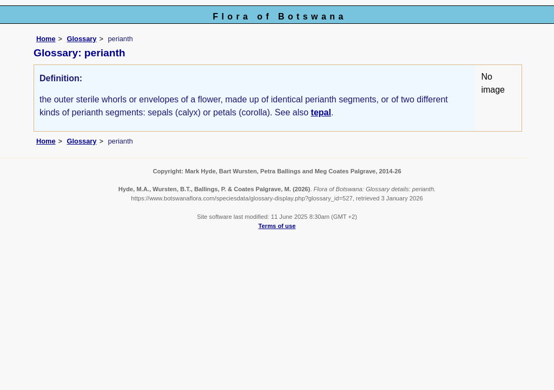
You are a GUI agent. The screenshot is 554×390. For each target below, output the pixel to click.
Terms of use (277, 226)
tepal (321, 112)
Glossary (82, 39)
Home (46, 39)
